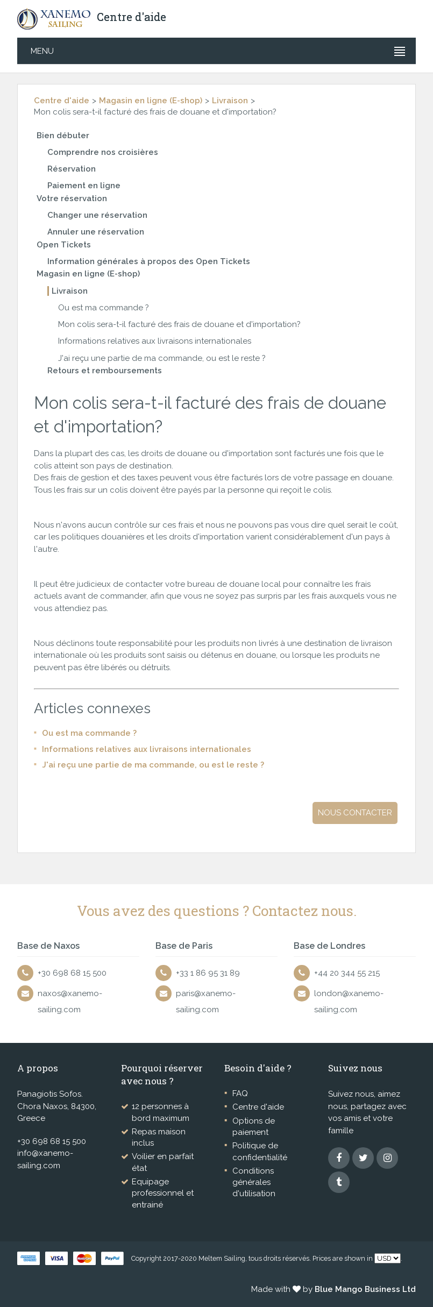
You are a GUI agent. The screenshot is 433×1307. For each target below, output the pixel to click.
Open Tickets (64, 245)
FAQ (240, 1093)
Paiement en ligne (83, 185)
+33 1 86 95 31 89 (208, 973)
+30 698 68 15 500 (72, 973)
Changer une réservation (97, 215)
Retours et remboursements (104, 370)
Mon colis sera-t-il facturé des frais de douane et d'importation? (179, 324)
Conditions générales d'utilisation (253, 1182)
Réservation (71, 169)
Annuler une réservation (95, 232)
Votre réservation (72, 198)
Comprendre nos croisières (102, 152)
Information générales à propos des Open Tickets (148, 261)
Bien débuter (63, 135)
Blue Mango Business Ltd (365, 1289)
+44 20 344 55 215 (347, 973)
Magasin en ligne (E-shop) (150, 100)
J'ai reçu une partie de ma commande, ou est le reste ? (162, 358)
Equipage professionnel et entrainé (163, 1193)
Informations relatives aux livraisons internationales (154, 341)
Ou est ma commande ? (103, 307)
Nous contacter (355, 813)
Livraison (230, 100)
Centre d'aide (61, 100)
